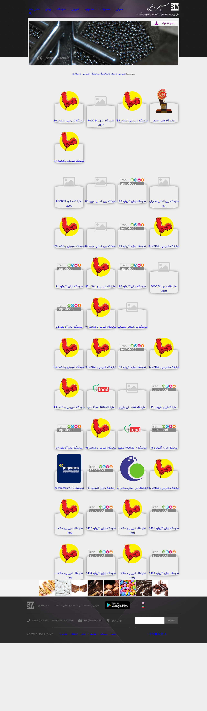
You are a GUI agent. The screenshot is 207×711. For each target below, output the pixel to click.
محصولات (111, 9)
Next (170, 38)
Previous (36, 38)
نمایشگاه (68, 9)
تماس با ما (42, 9)
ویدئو (55, 9)
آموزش (82, 9)
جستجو (173, 688)
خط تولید (95, 9)
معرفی (125, 9)
